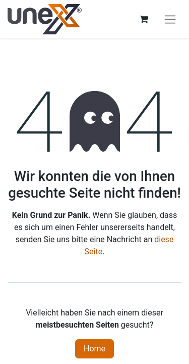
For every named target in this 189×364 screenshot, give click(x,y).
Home (94, 348)
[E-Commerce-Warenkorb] (144, 19)
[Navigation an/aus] (170, 19)
